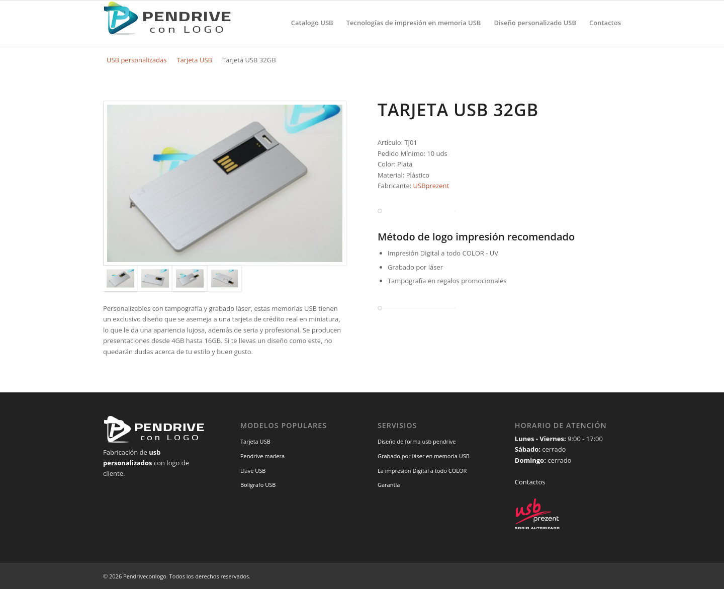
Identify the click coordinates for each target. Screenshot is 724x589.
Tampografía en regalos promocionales (447, 280)
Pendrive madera (262, 456)
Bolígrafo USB (258, 484)
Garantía (389, 484)
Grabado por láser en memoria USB (424, 456)
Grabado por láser (415, 267)
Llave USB (253, 470)
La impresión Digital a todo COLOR (422, 470)
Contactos (530, 481)
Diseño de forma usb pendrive (417, 441)
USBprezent (431, 185)
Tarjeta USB (194, 59)
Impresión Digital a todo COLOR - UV (443, 253)
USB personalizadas (136, 59)
